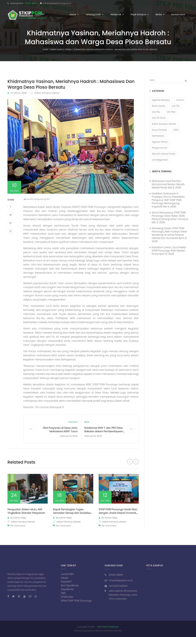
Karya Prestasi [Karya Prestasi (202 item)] (159, 129)
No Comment (17, 525)
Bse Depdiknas (70, 585)
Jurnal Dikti (67, 574)
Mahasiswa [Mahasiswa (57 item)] (158, 135)
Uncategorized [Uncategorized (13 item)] (160, 159)
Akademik (115, 14)
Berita (159, 14)
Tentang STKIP (93, 14)
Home (73, 14)
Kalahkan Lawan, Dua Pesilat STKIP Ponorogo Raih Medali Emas (169, 251)
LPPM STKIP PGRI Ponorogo (76, 600)
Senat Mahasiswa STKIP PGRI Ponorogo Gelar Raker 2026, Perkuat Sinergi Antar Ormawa (170, 216)
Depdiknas (67, 589)
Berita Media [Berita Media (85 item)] (158, 106)
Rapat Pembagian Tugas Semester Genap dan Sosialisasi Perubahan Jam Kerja (72, 513)
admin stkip (20, 92)
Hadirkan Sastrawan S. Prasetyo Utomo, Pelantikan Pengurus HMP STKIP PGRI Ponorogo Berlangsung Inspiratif (168, 200)
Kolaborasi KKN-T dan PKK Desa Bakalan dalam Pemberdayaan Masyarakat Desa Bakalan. (103, 431)
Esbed (64, 578)
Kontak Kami (178, 14)
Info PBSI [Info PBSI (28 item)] (170, 111)
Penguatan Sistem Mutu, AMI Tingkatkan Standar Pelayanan (26, 511)
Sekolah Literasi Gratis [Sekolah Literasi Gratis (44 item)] (163, 153)
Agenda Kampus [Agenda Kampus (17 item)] (161, 100)
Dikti (63, 593)
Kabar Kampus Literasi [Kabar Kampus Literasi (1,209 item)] (164, 123)
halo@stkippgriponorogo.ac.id (57, 3)
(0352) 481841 (31, 3)
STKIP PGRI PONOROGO (108, 626)
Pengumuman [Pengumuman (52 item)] (159, 147)
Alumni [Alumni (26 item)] (180, 100)
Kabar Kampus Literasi (47, 92)
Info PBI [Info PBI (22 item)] (175, 106)
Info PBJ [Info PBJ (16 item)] (156, 111)
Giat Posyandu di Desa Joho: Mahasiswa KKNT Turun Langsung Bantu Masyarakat (60, 431)
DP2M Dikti (67, 597)
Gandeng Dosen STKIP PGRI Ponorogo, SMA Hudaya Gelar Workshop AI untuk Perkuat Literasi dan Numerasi (169, 233)
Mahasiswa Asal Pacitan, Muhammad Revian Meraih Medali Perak (168, 184)
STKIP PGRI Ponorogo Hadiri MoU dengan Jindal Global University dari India (118, 513)
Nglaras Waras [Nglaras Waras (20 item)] (160, 141)
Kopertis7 (66, 581)
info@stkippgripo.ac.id (120, 580)
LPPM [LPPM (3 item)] (176, 129)
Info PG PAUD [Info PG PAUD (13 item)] (159, 117)
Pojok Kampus (138, 14)
